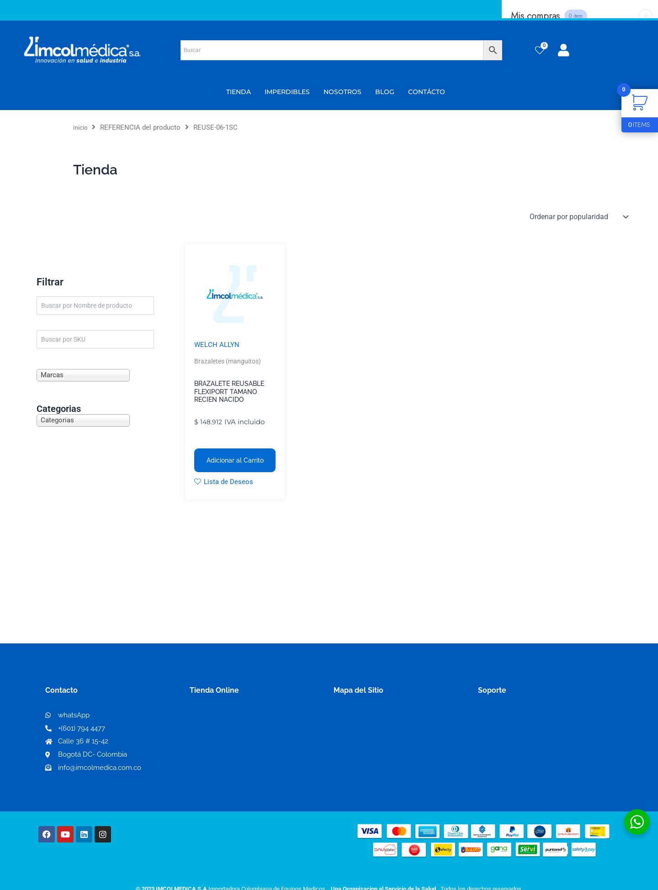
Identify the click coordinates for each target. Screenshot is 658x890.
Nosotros (350, 717)
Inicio (81, 127)
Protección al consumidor (522, 762)
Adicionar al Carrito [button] (235, 460)
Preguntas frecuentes (515, 747)
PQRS (343, 732)
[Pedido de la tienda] (578, 217)
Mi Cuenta (210, 718)
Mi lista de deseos (223, 732)
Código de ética (505, 732)
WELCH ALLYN (217, 345)
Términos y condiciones (518, 718)
